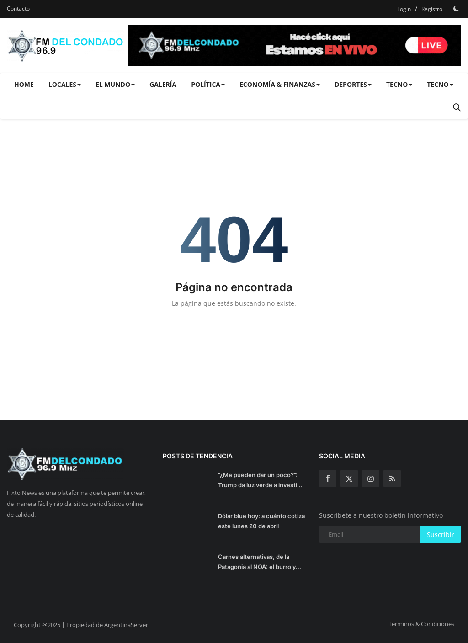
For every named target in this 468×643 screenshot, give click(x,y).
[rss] (392, 478)
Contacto (18, 8)
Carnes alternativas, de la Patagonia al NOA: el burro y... (259, 561)
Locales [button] (64, 84)
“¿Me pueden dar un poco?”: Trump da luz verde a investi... (260, 480)
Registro (431, 9)
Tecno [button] (399, 84)
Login (404, 9)
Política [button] (208, 84)
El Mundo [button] (115, 84)
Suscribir (440, 534)
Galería (162, 84)
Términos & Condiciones (421, 624)
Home (24, 84)
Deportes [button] (353, 84)
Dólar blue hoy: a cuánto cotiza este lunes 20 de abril (261, 521)
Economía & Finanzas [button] (279, 84)
